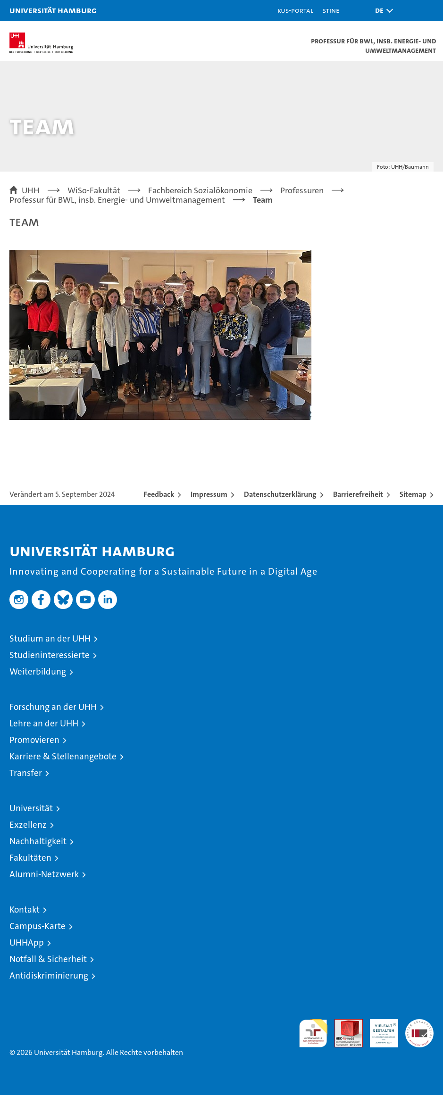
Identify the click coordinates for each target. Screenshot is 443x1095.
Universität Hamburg (53, 10)
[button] (381, 10)
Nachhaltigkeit (38, 841)
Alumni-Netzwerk (44, 874)
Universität (31, 808)
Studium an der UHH (50, 638)
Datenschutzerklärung (280, 494)
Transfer (25, 773)
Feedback (158, 494)
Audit (343, 1024)
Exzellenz (28, 825)
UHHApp (26, 942)
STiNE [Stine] (331, 10)
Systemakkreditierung (419, 1024)
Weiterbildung (37, 671)
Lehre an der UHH (43, 723)
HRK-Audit (379, 1029)
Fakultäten (30, 858)
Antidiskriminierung (48, 975)
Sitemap (413, 494)
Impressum (209, 494)
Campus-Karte (37, 926)
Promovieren (34, 740)
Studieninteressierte (49, 655)
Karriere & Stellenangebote (63, 756)
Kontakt (24, 909)
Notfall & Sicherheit (48, 959)
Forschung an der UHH (53, 707)
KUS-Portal (295, 10)
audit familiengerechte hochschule (313, 1033)
